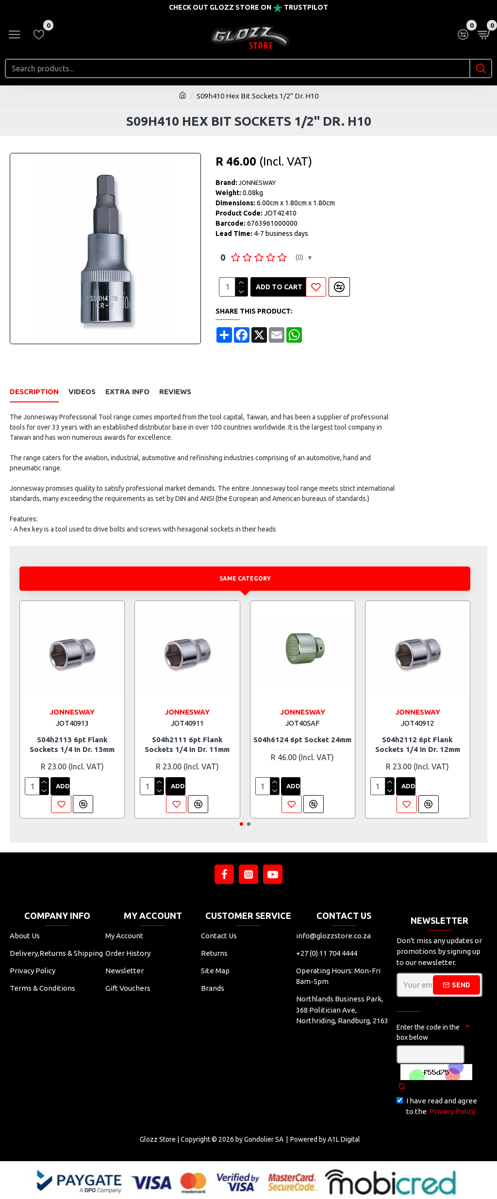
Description (34, 391)
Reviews (175, 391)
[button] (241, 824)
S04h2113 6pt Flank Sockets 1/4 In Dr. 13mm (72, 744)
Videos (82, 391)
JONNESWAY (257, 182)
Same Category (245, 578)
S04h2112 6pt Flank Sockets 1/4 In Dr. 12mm (417, 744)
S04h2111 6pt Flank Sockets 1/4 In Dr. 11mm (187, 744)
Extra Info (127, 391)
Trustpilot (306, 7)
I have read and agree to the (437, 1107)
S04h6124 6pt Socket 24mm (302, 739)
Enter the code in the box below (428, 1032)
